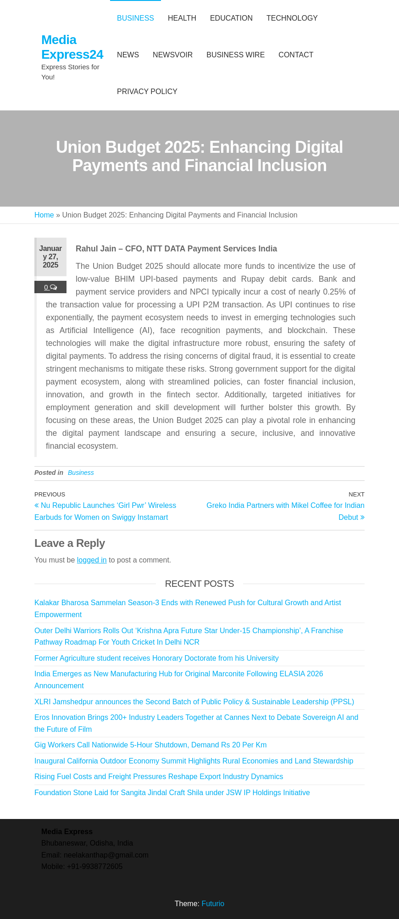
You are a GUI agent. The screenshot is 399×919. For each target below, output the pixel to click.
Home (44, 215)
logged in (92, 560)
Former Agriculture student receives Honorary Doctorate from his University (156, 658)
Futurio (212, 904)
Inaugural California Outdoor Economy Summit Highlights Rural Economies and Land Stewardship (193, 761)
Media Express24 (72, 47)
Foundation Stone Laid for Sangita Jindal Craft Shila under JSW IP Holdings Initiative (172, 792)
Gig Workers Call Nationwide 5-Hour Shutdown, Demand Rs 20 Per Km (150, 745)
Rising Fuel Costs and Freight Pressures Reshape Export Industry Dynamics (158, 776)
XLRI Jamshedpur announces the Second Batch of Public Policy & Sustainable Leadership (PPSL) (194, 702)
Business (81, 472)
